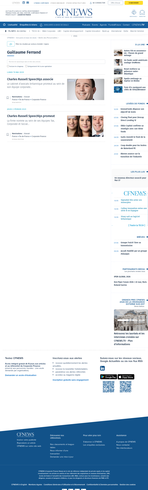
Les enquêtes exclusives (94, 444)
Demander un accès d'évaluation (20, 375)
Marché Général (137, 31)
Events (95, 25)
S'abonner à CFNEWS (92, 441)
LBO (59, 31)
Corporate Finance (39, 99)
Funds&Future (114, 25)
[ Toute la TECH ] (137, 225)
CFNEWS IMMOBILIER (57, 3)
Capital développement (73, 31)
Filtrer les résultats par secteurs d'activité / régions (28, 44)
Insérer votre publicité (26, 439)
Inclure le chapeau (16, 66)
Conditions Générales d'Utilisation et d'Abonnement (64, 484)
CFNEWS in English (19, 484)
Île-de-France (24, 99)
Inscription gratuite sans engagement (71, 379)
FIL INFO (19, 31)
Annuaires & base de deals (56, 24)
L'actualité (12, 24)
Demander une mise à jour (61, 456)
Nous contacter (123, 444)
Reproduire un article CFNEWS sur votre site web (29, 444)
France (15, 99)
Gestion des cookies (128, 484)
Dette (126, 31)
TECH (34, 31)
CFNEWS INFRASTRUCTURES (76, 3)
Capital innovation (92, 31)
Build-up (105, 31)
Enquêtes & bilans (28, 24)
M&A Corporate (49, 31)
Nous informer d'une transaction (59, 452)
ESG (75, 36)
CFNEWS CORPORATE (41, 3)
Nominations (17, 96)
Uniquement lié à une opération (40, 66)
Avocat (71, 81)
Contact (126, 25)
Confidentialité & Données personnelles (102, 484)
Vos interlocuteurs (124, 448)
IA (39, 31)
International (116, 31)
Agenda (103, 25)
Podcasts (86, 25)
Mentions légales (35, 484)
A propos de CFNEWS (126, 441)
